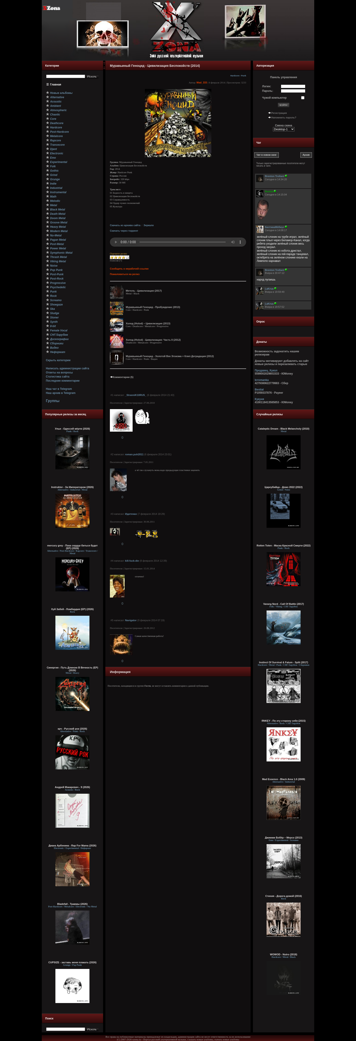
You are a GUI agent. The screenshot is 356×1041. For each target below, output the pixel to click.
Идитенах (131, 514)
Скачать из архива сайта (125, 225)
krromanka (262, 380)
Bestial (259, 389)
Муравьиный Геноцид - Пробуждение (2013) (153, 307)
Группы (52, 401)
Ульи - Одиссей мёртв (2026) (72, 428)
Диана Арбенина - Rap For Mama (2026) (72, 845)
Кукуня (259, 399)
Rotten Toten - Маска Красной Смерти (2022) (284, 545)
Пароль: (267, 91)
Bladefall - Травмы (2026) (72, 904)
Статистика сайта (57, 376)
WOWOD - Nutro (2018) (283, 954)
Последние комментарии (62, 380)
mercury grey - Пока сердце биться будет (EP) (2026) (72, 547)
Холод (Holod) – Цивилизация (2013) (148, 323)
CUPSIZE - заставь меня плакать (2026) (72, 962)
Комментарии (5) (122, 377)
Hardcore (235, 76)
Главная (55, 84)
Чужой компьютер (274, 97)
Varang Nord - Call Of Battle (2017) (283, 604)
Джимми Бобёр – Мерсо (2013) (283, 837)
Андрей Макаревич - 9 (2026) (72, 787)
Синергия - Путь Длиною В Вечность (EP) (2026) (72, 669)
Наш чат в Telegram (59, 388)
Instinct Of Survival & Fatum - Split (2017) (283, 662)
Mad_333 (202, 82)
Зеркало (148, 225)
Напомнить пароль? (283, 117)
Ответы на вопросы (59, 372)
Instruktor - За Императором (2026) (72, 487)
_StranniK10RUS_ (135, 395)
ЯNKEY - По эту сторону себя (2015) (284, 720)
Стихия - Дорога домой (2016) (283, 896)
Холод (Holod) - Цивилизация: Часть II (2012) (153, 339)
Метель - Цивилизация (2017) (144, 290)
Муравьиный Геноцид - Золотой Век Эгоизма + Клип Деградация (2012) (170, 356)
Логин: (266, 86)
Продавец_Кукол (266, 370)
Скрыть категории (58, 360)
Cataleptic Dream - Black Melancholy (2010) (283, 428)
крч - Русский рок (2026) (72, 728)
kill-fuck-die (132, 560)
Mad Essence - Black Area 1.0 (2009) (283, 779)
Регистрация (279, 113)
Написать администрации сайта (67, 368)
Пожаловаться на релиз (124, 274)
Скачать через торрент (124, 230)
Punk (243, 76)
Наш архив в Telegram (60, 393)
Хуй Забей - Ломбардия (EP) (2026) (72, 609)
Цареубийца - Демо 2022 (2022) (284, 487)
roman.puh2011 (134, 454)
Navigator (131, 620)
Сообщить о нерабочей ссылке (129, 268)
